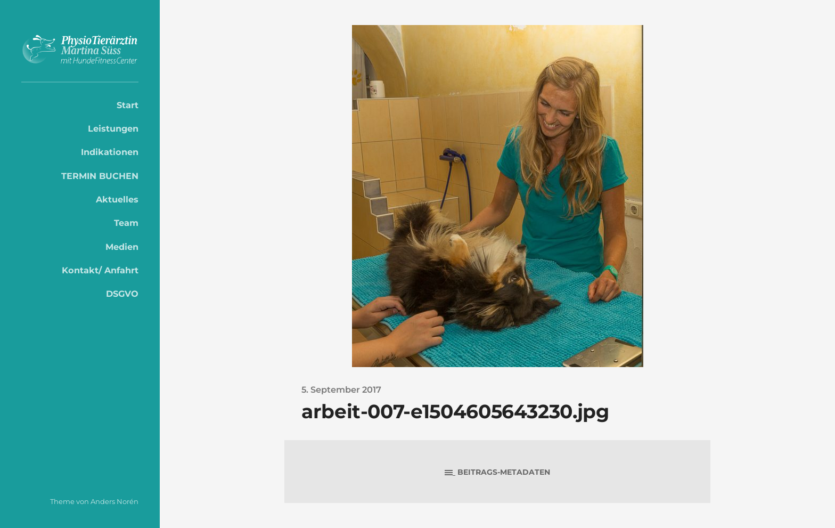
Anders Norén (114, 501)
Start (127, 105)
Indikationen (109, 152)
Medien (121, 246)
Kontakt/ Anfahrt (100, 270)
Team (126, 222)
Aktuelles (117, 199)
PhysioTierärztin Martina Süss (79, 50)
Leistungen (113, 128)
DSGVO (122, 293)
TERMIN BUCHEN (99, 175)
